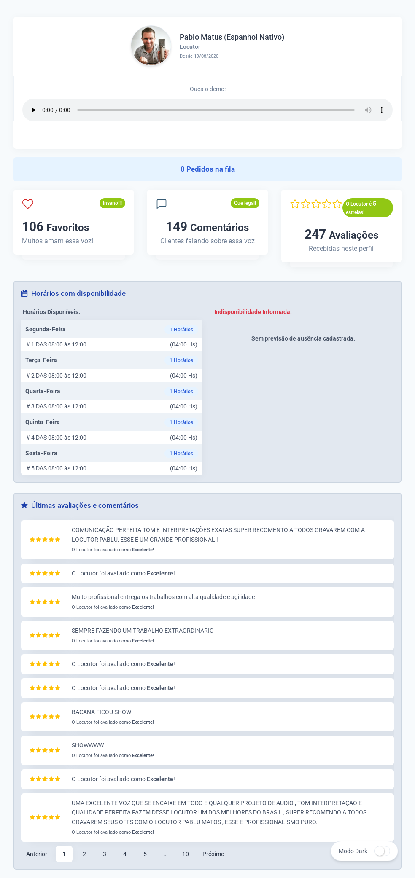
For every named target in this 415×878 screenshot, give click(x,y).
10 (185, 854)
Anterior (36, 854)
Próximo (213, 854)
